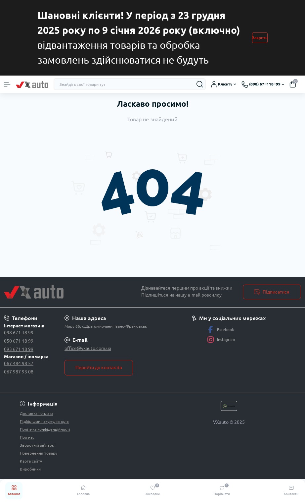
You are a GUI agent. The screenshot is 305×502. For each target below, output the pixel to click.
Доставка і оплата (36, 413)
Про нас (27, 437)
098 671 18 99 (18, 332)
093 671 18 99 (18, 349)
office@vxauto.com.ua (88, 348)
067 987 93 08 (18, 371)
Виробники (30, 469)
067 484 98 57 (18, 363)
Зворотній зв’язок (37, 445)
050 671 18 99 (18, 341)
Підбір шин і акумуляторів (44, 421)
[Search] (199, 84)
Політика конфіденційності (45, 429)
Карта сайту (31, 461)
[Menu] (7, 84)
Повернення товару (38, 453)
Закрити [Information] (260, 37)
